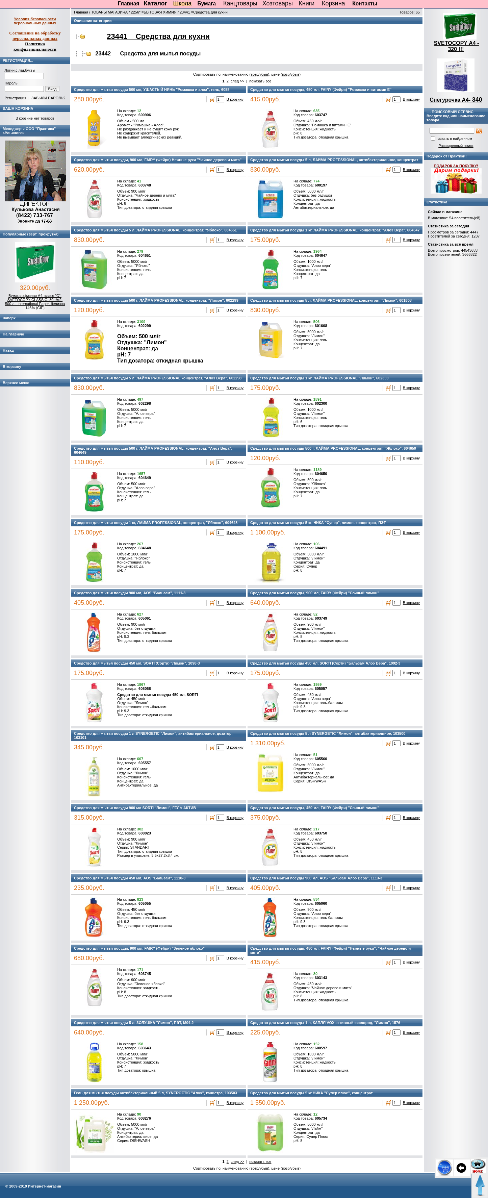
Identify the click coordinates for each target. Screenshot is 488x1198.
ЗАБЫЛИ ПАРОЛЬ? (48, 98)
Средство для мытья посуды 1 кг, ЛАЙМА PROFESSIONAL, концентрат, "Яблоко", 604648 (155, 523)
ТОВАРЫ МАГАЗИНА (109, 12)
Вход (52, 89)
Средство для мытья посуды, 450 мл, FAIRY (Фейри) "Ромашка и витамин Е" (320, 90)
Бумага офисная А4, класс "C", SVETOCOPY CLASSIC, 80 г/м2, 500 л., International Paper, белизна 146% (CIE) (35, 302)
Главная (128, 3)
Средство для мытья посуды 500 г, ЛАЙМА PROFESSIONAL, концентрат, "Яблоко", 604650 (333, 448)
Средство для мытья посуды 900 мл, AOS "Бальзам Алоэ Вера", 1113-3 (316, 878)
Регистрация (15, 98)
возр (254, 74)
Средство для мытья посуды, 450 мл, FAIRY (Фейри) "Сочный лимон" (314, 808)
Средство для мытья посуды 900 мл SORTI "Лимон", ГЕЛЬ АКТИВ (135, 808)
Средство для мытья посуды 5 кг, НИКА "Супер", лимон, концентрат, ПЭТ (318, 523)
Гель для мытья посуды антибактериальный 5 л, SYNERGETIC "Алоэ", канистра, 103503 (155, 1093)
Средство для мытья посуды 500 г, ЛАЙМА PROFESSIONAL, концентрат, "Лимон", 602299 (156, 300)
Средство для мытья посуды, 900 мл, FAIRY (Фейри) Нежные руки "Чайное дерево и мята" (157, 160)
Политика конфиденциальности (35, 46)
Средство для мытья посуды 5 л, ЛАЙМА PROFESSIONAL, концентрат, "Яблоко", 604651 (155, 230)
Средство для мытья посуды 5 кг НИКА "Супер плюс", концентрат (311, 1093)
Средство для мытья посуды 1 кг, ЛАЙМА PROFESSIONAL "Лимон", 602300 (319, 378)
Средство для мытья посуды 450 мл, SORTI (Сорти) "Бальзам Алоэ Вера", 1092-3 (325, 663)
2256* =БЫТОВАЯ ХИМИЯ (154, 12)
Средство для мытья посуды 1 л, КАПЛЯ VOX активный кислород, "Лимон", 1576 (325, 1023)
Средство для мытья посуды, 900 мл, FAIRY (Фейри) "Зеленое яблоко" (139, 948)
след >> (237, 81)
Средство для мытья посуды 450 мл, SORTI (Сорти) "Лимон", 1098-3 (137, 663)
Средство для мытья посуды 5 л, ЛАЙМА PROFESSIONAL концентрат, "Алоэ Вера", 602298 (157, 378)
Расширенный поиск (455, 146)
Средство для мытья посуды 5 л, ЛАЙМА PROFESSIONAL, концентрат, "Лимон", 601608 (331, 300)
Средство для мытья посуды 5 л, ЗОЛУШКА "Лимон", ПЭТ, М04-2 (134, 1023)
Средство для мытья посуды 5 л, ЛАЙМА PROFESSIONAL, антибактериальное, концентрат (334, 160)
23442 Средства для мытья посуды (148, 53)
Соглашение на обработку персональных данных (35, 35)
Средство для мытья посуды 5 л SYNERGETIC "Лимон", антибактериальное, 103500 (327, 733)
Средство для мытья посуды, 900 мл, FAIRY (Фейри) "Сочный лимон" (314, 593)
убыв (263, 74)
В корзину (235, 99)
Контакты (364, 3)
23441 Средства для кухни (158, 36)
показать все (260, 81)
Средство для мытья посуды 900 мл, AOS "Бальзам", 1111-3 (129, 593)
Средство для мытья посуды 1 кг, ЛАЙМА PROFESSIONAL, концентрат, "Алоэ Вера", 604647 (335, 230)
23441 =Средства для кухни (204, 12)
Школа (182, 3)
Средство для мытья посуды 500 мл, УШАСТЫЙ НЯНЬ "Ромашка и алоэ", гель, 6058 (151, 90)
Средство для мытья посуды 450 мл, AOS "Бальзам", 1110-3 (129, 878)
